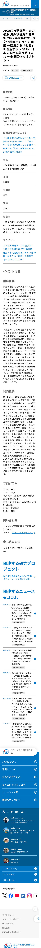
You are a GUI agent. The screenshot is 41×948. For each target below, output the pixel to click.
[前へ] (33, 18)
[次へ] (37, 18)
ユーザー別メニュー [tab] (13, 811)
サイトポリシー (8, 914)
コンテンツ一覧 (9, 868)
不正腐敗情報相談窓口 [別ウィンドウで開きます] (11, 932)
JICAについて (9, 761)
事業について (9, 769)
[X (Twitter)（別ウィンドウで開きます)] (4, 895)
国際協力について (11, 799)
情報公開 (6, 927)
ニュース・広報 (10, 792)
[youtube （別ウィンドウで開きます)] (17, 895)
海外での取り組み (11, 777)
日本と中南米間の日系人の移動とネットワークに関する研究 (19, 577)
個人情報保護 (7, 923)
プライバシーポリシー (11, 919)
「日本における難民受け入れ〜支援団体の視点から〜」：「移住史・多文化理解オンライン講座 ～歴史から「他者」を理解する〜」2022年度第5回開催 (19, 144)
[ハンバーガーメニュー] (35, 3)
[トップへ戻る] (35, 909)
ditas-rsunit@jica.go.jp (23, 532)
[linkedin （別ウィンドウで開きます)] (23, 896)
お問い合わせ (8, 880)
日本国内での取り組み (13, 784)
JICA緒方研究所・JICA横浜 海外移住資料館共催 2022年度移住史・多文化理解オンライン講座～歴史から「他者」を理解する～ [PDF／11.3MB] (19, 252)
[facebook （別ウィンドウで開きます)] (11, 896)
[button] (13, 78)
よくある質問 (8, 874)
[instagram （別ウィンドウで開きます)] (29, 896)
